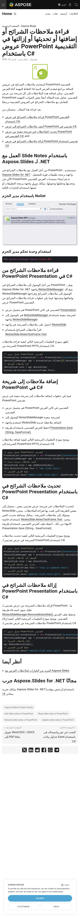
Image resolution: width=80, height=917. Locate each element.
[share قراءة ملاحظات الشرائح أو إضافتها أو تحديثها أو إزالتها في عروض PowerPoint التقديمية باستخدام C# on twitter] (24, 751)
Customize (23, 906)
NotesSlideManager (36, 315)
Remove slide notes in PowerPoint (20, 720)
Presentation (68, 310)
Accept (40, 898)
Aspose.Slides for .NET (16, 174)
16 (3, 693)
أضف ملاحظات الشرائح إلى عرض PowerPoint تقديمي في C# (40, 126)
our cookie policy (56, 892)
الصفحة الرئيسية (10, 26)
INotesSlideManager (50, 289)
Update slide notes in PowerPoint (58, 720)
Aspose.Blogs (28, 26)
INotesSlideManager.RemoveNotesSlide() (27, 614)
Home (7, 14)
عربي (62, 4)
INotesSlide (59, 324)
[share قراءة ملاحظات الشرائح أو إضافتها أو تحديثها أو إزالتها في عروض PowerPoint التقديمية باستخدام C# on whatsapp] (50, 751)
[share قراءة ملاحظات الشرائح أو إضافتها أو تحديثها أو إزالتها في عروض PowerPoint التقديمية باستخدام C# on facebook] (44, 751)
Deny (56, 906)
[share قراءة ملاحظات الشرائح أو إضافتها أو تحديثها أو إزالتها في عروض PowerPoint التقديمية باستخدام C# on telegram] (56, 751)
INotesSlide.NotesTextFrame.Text (25, 334)
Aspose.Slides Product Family (18, 707)
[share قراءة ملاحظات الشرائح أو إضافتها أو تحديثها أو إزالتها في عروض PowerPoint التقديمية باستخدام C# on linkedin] (31, 751)
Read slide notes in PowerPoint (53, 713)
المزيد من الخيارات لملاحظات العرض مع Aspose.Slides (37, 670)
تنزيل (35, 183)
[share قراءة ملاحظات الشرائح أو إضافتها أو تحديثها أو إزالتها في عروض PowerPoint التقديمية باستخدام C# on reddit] (37, 751)
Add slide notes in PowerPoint (18, 713)
